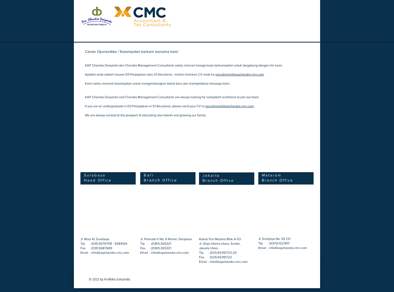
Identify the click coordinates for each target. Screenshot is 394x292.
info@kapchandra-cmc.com (110, 252)
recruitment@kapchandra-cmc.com (239, 74)
